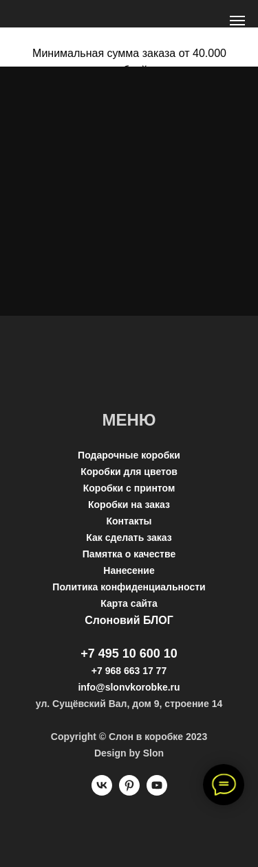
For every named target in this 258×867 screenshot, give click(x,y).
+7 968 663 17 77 (129, 670)
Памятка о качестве (129, 553)
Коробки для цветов (129, 471)
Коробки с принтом (129, 488)
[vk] (102, 792)
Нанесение (128, 570)
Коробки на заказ (129, 504)
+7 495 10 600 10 (129, 653)
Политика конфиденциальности (128, 586)
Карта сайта (128, 603)
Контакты (128, 521)
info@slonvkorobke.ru (129, 687)
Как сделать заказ (128, 537)
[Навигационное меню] (237, 20)
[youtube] (157, 792)
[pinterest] (129, 792)
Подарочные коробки (129, 455)
